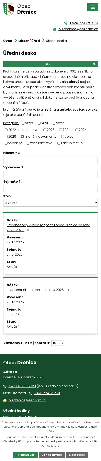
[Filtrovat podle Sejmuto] (50, 188)
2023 (50, 129)
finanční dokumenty (40, 136)
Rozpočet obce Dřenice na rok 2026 (38, 290)
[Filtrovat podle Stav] (50, 203)
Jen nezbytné (52, 455)
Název (10, 152)
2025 (83, 129)
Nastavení (77, 455)
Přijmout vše (25, 455)
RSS (70, 64)
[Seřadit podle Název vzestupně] (19, 152)
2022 (60, 123)
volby (69, 136)
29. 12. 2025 (15, 242)
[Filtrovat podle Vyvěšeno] (50, 174)
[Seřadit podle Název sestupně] (19, 154)
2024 (66, 129)
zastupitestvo (72, 143)
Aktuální (13, 266)
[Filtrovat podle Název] (50, 160)
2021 (44, 123)
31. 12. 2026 (15, 254)
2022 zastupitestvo (23, 129)
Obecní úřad (29, 40)
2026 (12, 136)
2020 (29, 123)
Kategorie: (11, 123)
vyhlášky (15, 143)
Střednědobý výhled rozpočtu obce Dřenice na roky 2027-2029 (48, 227)
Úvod (7, 40)
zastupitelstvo (41, 143)
